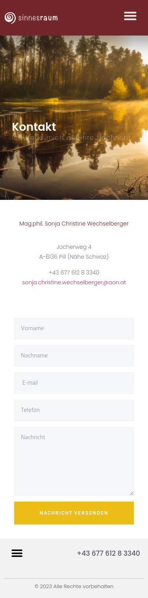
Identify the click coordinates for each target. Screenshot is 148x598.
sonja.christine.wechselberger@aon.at (74, 282)
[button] (130, 15)
